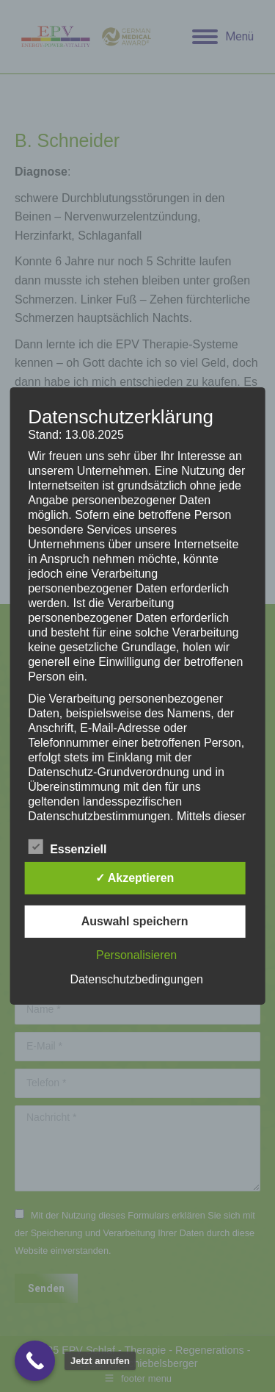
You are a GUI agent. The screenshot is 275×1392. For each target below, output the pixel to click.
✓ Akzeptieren (135, 878)
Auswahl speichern (134, 921)
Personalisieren (136, 955)
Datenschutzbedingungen (136, 979)
